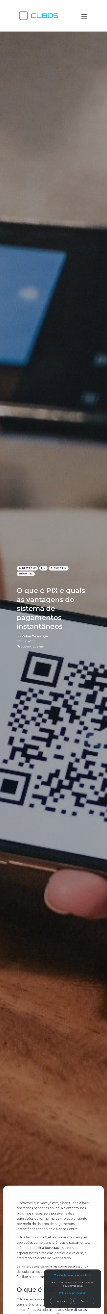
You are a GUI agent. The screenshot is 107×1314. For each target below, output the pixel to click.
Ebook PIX (26, 573)
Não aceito (61, 1300)
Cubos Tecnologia (35, 636)
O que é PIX (59, 568)
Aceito (84, 1300)
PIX (43, 568)
